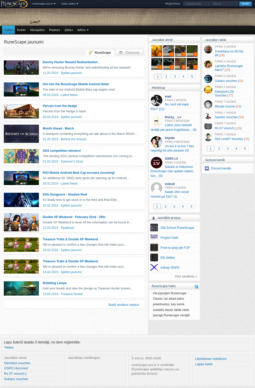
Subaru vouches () (228, 79)
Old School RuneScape (177, 228)
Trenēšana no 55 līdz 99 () (228, 51)
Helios (9, 347)
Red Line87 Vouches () (228, 137)
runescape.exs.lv (42, 3)
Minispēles (37, 29)
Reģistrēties (172, 3)
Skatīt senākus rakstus (123, 305)
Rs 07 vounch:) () (228, 126)
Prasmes (54, 29)
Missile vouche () (228, 104)
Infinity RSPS (170, 268)
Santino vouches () (228, 115)
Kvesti (21, 29)
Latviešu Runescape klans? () (228, 66)
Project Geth (169, 238)
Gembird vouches (17, 363)
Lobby (8, 29)
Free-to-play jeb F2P (175, 248)
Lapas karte (204, 364)
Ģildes (69, 29)
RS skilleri (168, 258)
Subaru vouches (16, 379)
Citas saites (68, 3)
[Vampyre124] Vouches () (228, 92)
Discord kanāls (221, 168)
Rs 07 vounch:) (15, 373)
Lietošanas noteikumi (211, 359)
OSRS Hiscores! (16, 368)
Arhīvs (81, 29)
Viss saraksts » (186, 276)
